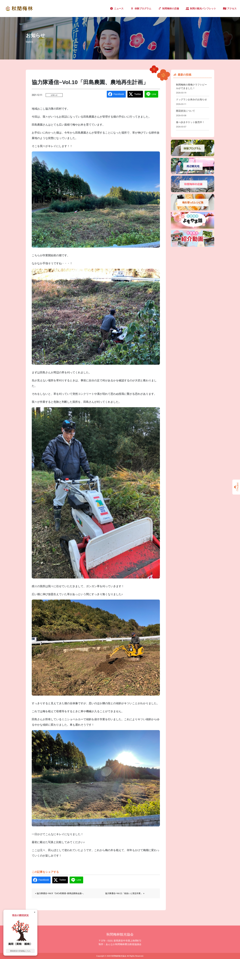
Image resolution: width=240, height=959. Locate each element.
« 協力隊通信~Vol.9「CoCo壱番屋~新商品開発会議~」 (60, 893)
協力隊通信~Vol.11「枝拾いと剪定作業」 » (124, 893)
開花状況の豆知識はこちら (20, 951)
